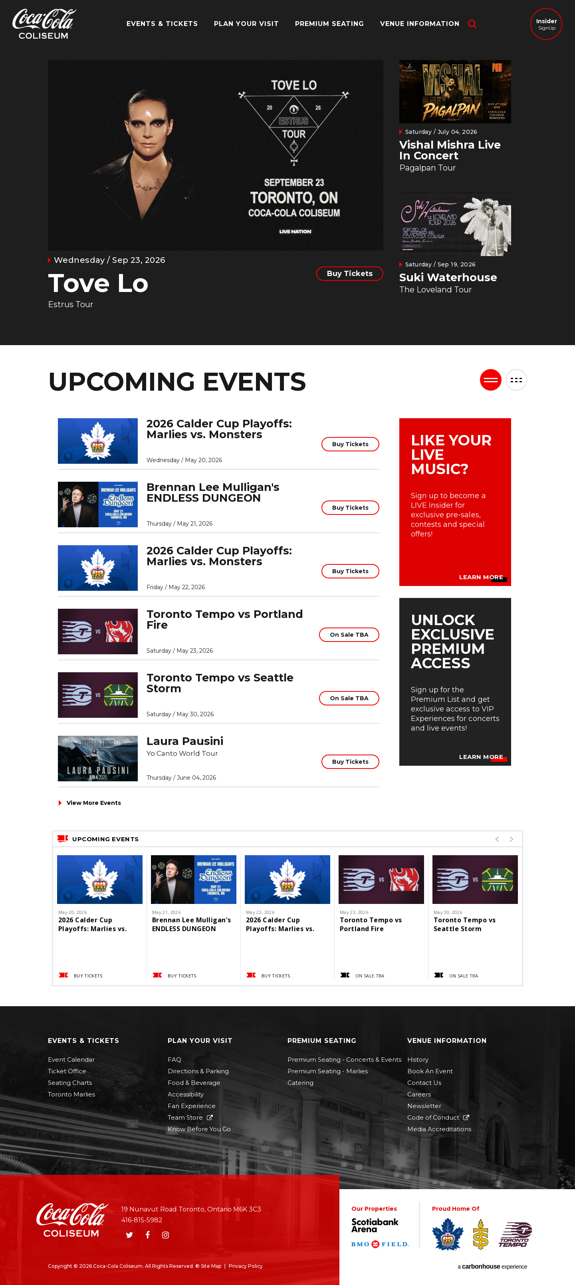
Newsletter (424, 1106)
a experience (492, 1266)
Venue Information (420, 24)
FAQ (174, 1059)
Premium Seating (329, 24)
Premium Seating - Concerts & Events (344, 1059)
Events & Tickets (162, 24)
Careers (419, 1094)
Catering (300, 1082)
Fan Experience (192, 1106)
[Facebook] (147, 1235)
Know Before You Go (199, 1129)
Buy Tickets (350, 273)
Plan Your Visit (246, 24)
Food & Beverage (194, 1082)
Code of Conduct (433, 1117)
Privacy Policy (246, 1266)
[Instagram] (165, 1235)
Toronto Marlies (71, 1094)
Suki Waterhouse (448, 277)
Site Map (211, 1266)
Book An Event (430, 1071)
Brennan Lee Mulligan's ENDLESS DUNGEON (213, 492)
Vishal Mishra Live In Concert (450, 150)
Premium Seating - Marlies (328, 1071)
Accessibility (186, 1094)
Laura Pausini (185, 741)
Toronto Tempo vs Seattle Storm (220, 683)
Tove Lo (98, 283)
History (417, 1059)
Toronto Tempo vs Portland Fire (225, 620)
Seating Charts (70, 1082)
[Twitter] (129, 1235)
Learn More (481, 577)
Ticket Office (67, 1071)
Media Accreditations (439, 1129)
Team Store (185, 1117)
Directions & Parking (198, 1071)
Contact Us (424, 1082)
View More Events (94, 802)
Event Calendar (71, 1059)
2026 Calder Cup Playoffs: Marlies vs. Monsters (219, 429)
